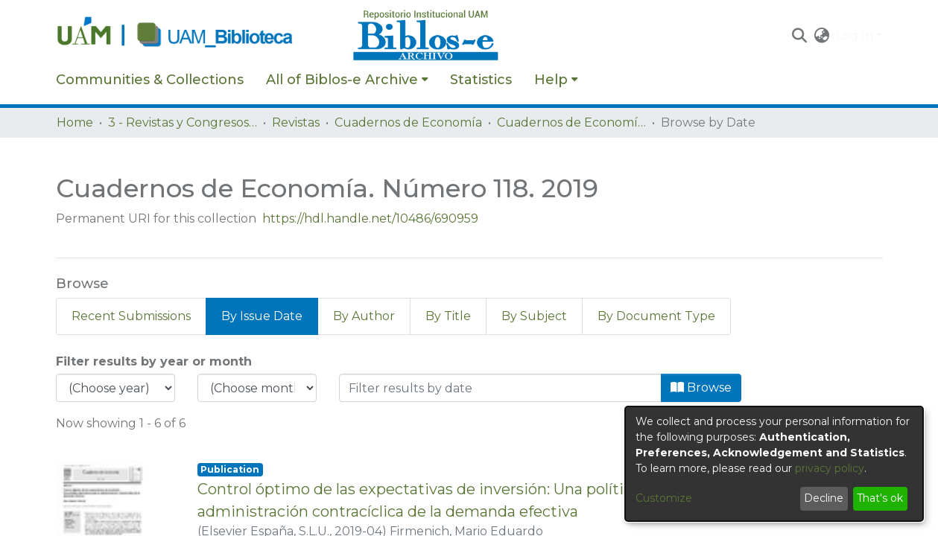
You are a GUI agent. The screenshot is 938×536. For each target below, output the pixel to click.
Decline (823, 498)
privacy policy (829, 468)
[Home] (197, 36)
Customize (664, 498)
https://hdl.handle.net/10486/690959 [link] (370, 218)
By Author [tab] (364, 316)
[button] (799, 36)
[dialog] (774, 463)
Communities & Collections (150, 79)
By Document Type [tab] (656, 316)
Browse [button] (701, 387)
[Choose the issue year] (115, 388)
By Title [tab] (448, 316)
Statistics (481, 79)
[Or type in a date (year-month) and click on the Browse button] (500, 388)
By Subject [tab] (534, 316)
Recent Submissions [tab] (131, 316)
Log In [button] (856, 35)
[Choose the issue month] (257, 388)
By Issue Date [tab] (261, 316)
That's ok (880, 498)
